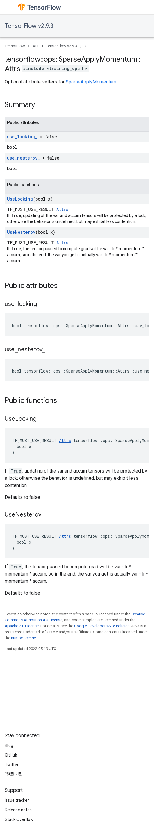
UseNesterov (21, 232)
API (35, 46)
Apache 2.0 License (22, 626)
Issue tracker (17, 800)
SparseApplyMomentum (91, 82)
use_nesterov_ (23, 158)
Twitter (12, 764)
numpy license (23, 638)
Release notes (18, 809)
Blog (9, 745)
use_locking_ (22, 136)
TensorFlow (15, 46)
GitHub (11, 755)
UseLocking (20, 199)
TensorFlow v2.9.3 (29, 26)
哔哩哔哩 (13, 774)
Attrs (62, 209)
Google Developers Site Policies (101, 626)
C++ (88, 46)
